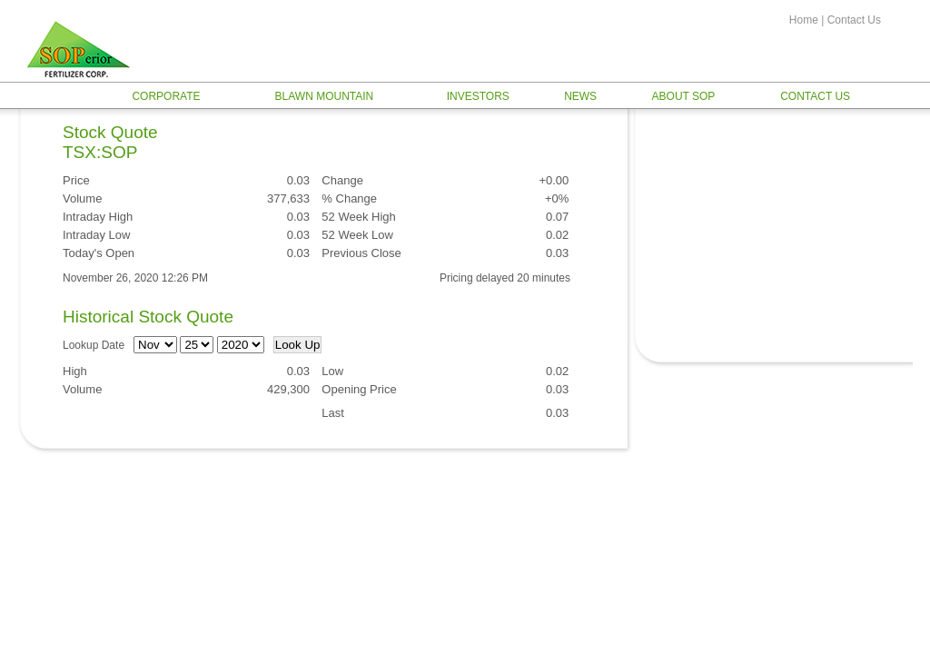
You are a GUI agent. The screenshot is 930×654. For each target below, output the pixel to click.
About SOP (684, 96)
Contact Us (854, 20)
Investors (478, 96)
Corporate (166, 96)
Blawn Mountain (324, 96)
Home (803, 20)
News (580, 96)
